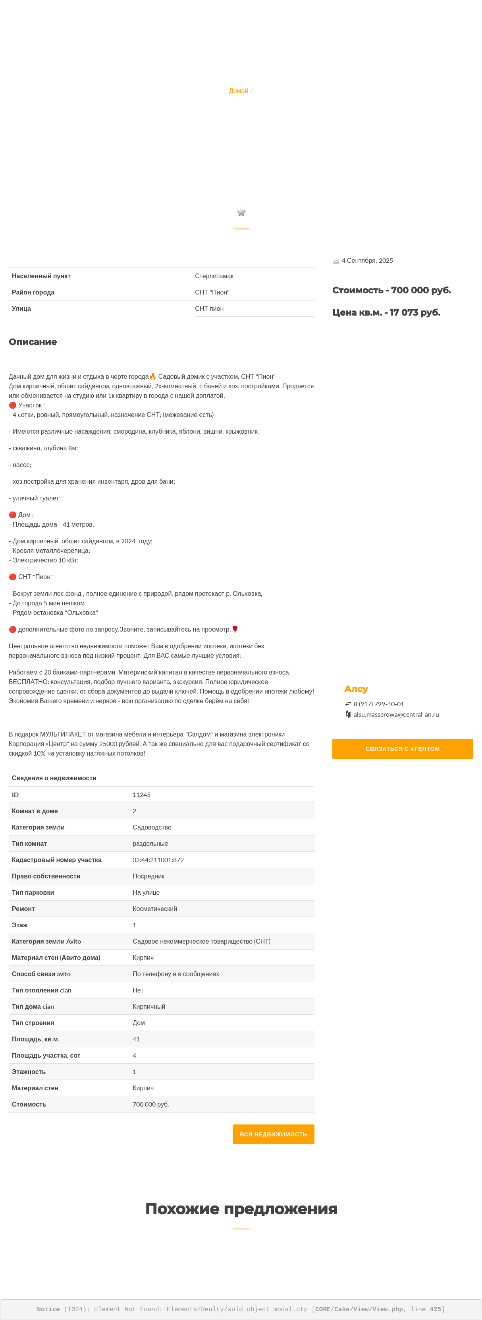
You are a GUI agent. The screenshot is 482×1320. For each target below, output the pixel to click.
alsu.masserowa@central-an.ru (396, 714)
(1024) (62, 1309)
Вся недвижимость (273, 1134)
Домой (239, 90)
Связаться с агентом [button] (403, 748)
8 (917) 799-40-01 (379, 703)
